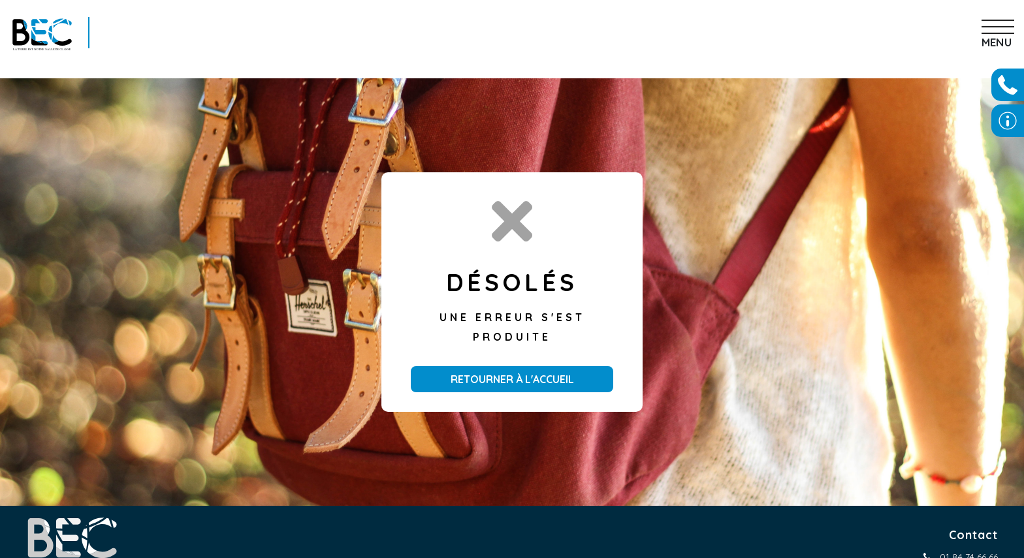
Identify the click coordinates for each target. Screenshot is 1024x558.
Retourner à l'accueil (512, 379)
